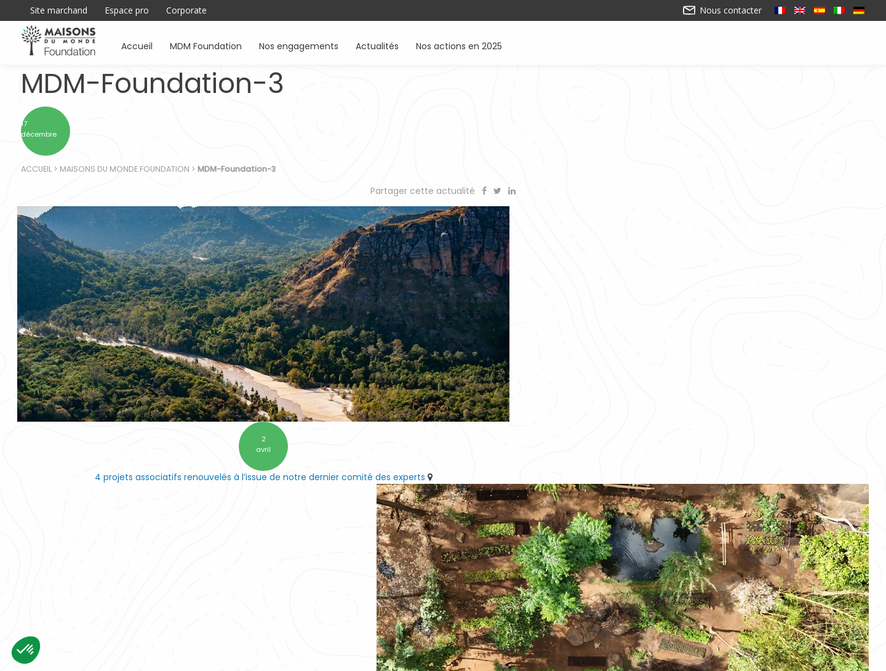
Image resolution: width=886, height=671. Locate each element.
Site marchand (58, 10)
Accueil (137, 45)
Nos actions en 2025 (459, 45)
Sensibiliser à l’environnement (609, 603)
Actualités (377, 45)
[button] (26, 650)
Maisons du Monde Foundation (125, 172)
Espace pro (127, 10)
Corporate (186, 10)
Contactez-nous (347, 657)
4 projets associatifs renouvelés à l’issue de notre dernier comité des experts (224, 454)
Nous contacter (722, 10)
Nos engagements (298, 45)
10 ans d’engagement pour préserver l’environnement (654, 454)
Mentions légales (539, 657)
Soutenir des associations (302, 603)
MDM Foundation (206, 45)
